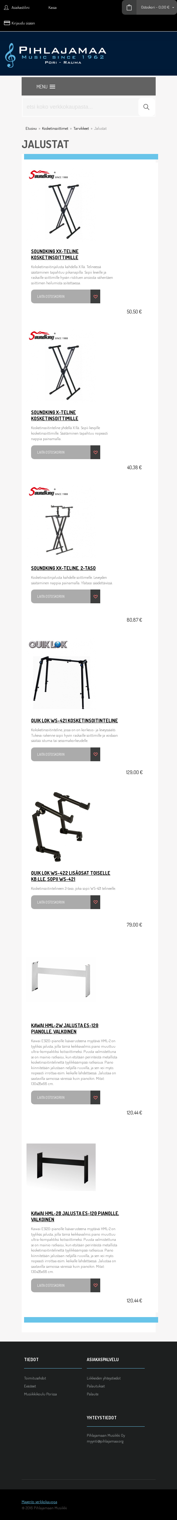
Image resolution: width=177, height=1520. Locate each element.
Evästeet (30, 1385)
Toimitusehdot (35, 1378)
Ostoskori (148, 7)
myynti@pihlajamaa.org (105, 1441)
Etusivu (31, 128)
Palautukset (96, 1385)
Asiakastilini (21, 7)
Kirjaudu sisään (23, 23)
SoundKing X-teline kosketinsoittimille (54, 415)
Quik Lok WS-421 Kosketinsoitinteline (74, 720)
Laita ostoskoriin (51, 296)
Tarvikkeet (81, 128)
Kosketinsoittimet (55, 128)
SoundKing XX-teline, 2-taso (63, 568)
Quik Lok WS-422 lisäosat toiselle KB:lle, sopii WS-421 (70, 876)
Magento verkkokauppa (39, 1501)
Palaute (92, 1393)
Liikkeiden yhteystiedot (104, 1378)
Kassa (52, 7)
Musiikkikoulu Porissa (40, 1393)
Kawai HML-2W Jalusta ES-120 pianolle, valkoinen (64, 1028)
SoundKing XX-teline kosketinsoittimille (55, 254)
